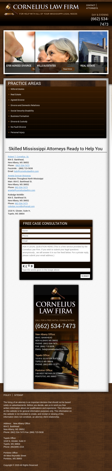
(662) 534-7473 (22, 165)
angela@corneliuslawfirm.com (21, 190)
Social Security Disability (22, 110)
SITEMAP (18, 395)
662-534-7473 (21, 187)
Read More (67, 69)
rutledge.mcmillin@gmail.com (21, 206)
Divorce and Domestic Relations (25, 105)
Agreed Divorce (17, 99)
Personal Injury (17, 132)
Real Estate (16, 94)
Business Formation (20, 116)
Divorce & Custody (19, 121)
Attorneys (92, 8)
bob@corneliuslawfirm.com (26, 171)
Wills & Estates (17, 89)
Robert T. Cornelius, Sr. (18, 156)
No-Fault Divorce (18, 127)
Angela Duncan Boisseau (19, 176)
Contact (90, 5)
